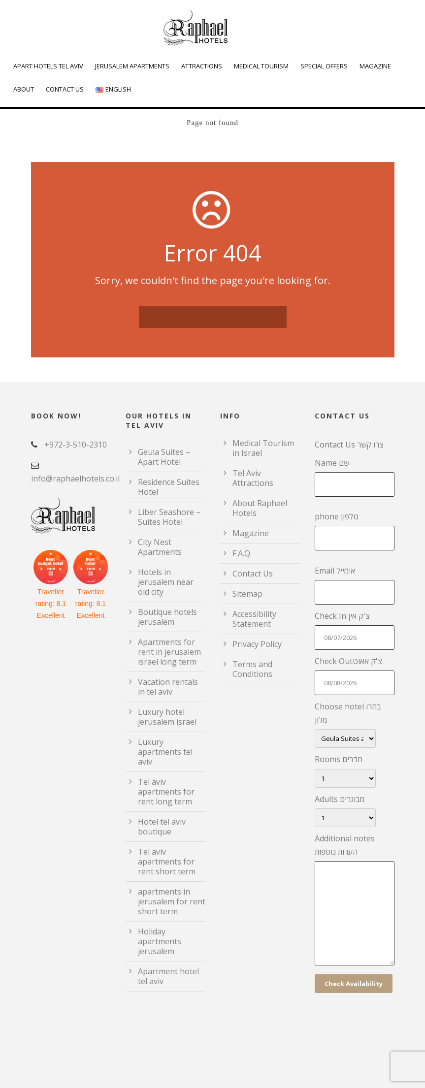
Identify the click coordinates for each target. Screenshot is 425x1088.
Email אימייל (354, 585)
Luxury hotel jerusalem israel (167, 716)
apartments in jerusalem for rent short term (171, 901)
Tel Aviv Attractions (252, 478)
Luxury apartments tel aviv (165, 751)
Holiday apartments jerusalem (159, 941)
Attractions (201, 66)
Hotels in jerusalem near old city (166, 582)
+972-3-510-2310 (75, 444)
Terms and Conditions (252, 669)
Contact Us (65, 89)
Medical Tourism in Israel (263, 448)
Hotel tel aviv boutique (162, 826)
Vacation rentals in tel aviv (168, 686)
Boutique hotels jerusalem (167, 617)
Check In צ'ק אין (354, 630)
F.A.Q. (242, 553)
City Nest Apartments (160, 547)
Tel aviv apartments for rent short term (167, 861)
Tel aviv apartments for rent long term (166, 791)
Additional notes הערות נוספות (354, 901)
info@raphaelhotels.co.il (75, 478)
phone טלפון (354, 530)
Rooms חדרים (354, 770)
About (23, 89)
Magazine (375, 66)
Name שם (354, 477)
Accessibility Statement (254, 618)
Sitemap (247, 593)
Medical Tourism (261, 66)
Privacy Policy (257, 644)
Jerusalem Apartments (132, 66)
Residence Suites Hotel (168, 487)
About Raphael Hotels (259, 508)
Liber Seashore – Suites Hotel (169, 517)
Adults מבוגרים (354, 810)
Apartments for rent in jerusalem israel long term (169, 652)
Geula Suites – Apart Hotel (164, 457)
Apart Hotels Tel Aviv (48, 66)
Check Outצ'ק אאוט (354, 675)
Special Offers (324, 66)
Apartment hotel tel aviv (168, 976)
